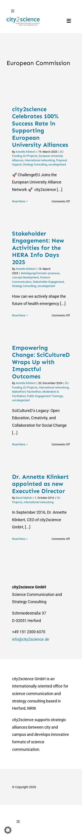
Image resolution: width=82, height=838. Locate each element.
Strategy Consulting (35, 164)
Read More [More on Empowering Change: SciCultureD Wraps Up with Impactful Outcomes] (18, 444)
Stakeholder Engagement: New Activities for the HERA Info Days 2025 (38, 248)
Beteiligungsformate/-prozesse (40, 273)
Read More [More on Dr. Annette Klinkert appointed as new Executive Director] (18, 539)
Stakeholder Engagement (48, 281)
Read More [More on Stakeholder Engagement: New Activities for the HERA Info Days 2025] (18, 315)
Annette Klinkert (25, 151)
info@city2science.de (30, 639)
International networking (40, 160)
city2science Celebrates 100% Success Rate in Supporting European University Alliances (40, 127)
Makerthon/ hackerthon (26, 391)
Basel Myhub (24, 497)
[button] (8, 830)
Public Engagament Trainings (45, 396)
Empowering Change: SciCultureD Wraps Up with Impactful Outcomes (41, 362)
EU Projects (30, 156)
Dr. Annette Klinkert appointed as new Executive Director (40, 484)
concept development (25, 277)
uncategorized (57, 164)
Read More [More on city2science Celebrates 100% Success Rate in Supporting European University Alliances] (18, 201)
